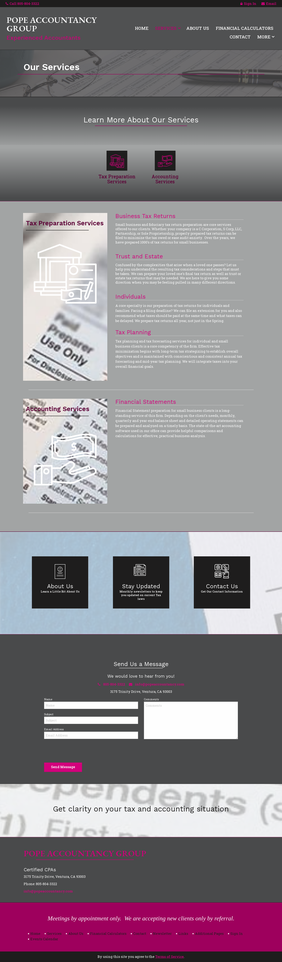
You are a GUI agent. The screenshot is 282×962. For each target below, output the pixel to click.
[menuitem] (141, 27)
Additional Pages (209, 933)
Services (166, 28)
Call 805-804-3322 (22, 3)
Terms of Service (169, 956)
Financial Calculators (244, 28)
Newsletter (162, 933)
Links (183, 933)
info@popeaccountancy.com (48, 891)
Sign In (248, 4)
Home (141, 28)
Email (268, 4)
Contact (240, 37)
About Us (197, 28)
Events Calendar (44, 939)
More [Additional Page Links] (263, 37)
